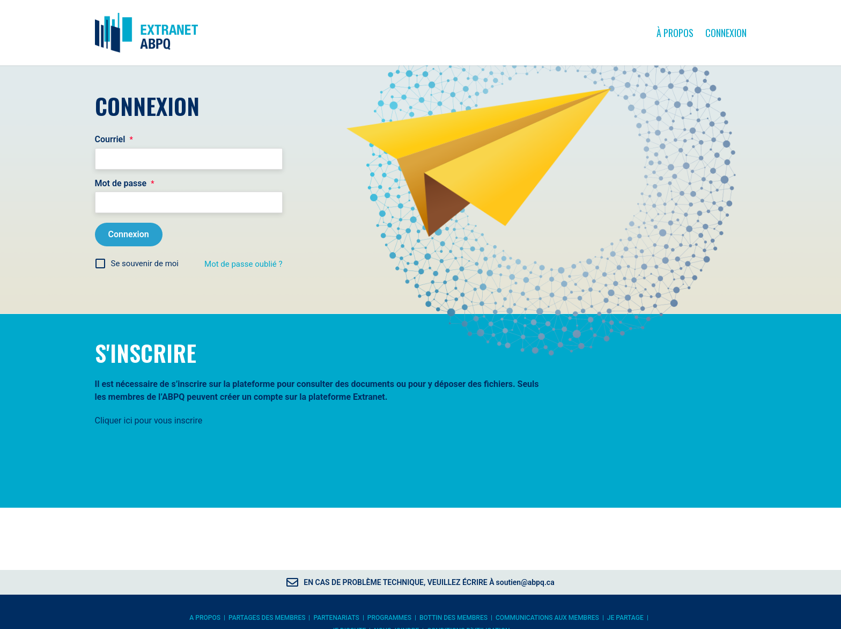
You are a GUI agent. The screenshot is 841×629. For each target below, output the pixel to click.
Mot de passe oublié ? (243, 265)
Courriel (114, 141)
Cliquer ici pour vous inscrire (149, 422)
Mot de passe (124, 185)
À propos (675, 33)
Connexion (726, 33)
